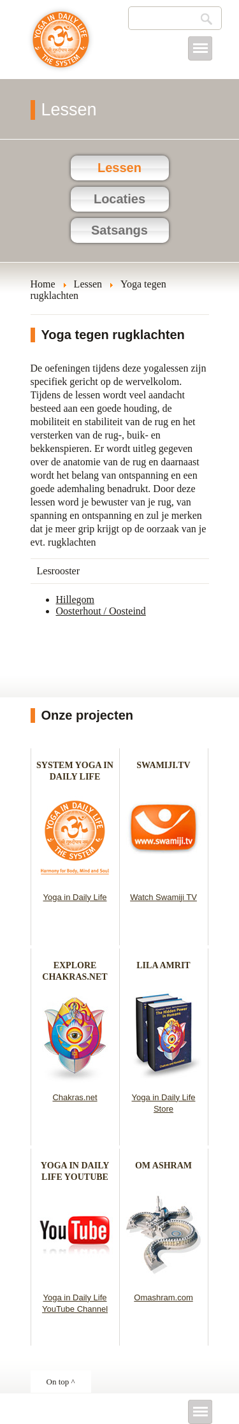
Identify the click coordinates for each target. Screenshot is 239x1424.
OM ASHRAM (163, 1165)
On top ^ (61, 1381)
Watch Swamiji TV (163, 897)
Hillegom (75, 599)
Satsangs (119, 230)
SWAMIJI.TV (163, 765)
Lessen (119, 168)
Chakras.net (74, 1097)
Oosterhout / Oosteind (101, 611)
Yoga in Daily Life (75, 897)
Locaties (119, 199)
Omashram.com (163, 1297)
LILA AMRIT (163, 965)
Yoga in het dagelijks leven (60, 46)
